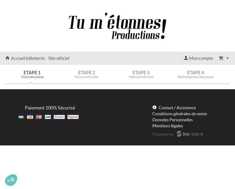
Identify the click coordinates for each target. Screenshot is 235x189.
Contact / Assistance (177, 107)
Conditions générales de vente (179, 113)
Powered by (163, 134)
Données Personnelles (172, 119)
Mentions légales (167, 125)
